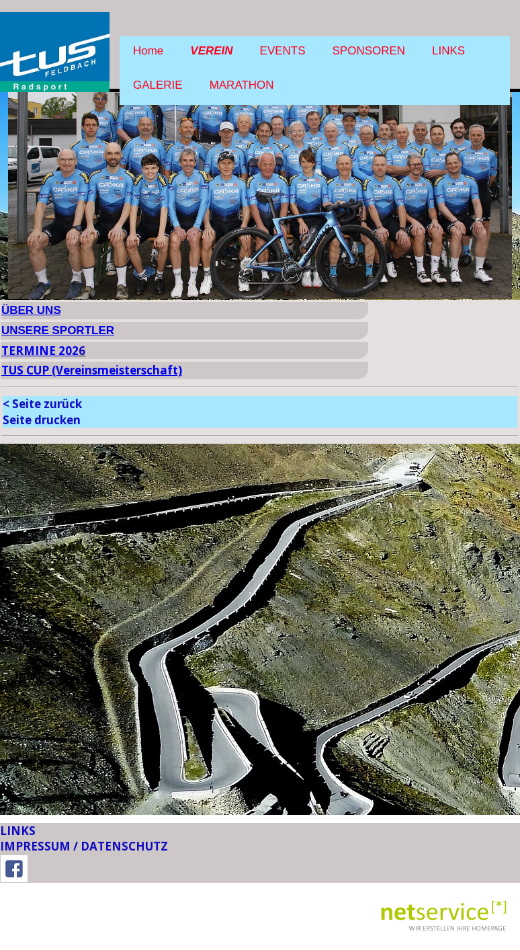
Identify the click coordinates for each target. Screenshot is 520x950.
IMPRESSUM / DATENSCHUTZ (84, 846)
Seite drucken (42, 420)
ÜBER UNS (31, 310)
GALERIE (158, 85)
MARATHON (242, 85)
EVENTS (283, 50)
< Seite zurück (42, 403)
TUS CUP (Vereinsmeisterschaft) (91, 370)
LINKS (448, 50)
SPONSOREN (369, 50)
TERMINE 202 (40, 350)
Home (148, 50)
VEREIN (211, 50)
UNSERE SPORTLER (57, 330)
